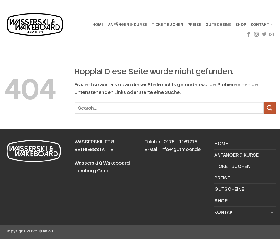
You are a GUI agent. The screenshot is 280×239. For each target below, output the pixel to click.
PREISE (194, 24)
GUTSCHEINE (218, 24)
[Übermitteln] (270, 108)
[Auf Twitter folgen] (264, 34)
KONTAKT (262, 25)
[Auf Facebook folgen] (248, 34)
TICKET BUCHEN (167, 24)
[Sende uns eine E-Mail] (271, 34)
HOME (98, 24)
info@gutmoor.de (180, 149)
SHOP (241, 24)
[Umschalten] (272, 212)
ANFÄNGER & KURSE (127, 24)
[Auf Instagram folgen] (256, 34)
